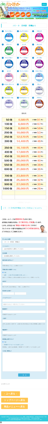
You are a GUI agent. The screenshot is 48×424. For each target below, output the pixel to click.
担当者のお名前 (6, 290)
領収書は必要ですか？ (8, 339)
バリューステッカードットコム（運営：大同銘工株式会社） (22, 416)
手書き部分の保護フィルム (9, 269)
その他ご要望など (7, 351)
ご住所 (4, 318)
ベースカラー (5, 246)
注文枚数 (4, 253)
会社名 (4, 281)
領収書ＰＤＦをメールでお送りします (13, 344)
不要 (4, 272)
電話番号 (5, 329)
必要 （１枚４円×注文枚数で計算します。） (15, 275)
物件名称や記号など (8, 260)
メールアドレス (6, 297)
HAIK (41, 419)
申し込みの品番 (6, 239)
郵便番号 (5, 309)
